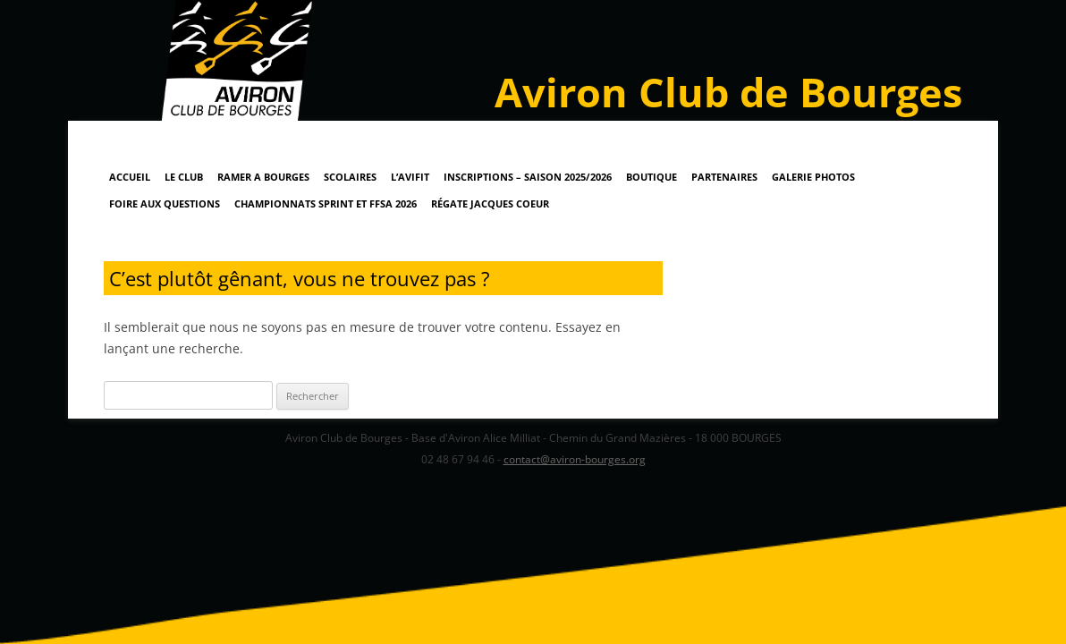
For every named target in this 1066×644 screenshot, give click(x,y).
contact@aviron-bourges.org (574, 459)
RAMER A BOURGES (263, 176)
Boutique (651, 176)
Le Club (184, 176)
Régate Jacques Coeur (490, 203)
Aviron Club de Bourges (728, 91)
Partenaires (724, 176)
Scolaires (350, 176)
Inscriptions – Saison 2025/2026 (528, 176)
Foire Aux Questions (164, 203)
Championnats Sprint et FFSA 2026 (325, 203)
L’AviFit (410, 176)
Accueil (129, 176)
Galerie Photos (813, 176)
